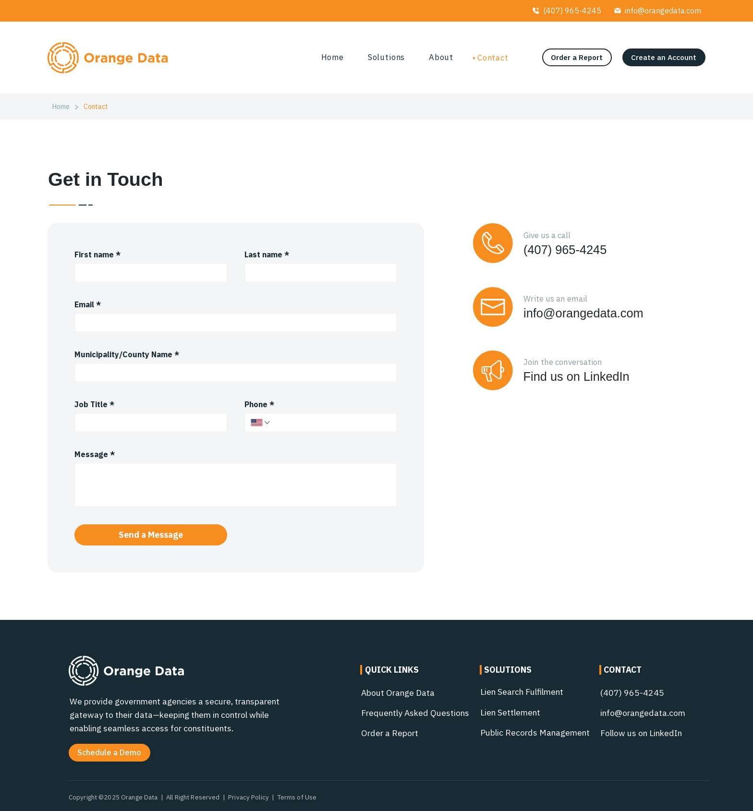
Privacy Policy (248, 797)
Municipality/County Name (126, 354)
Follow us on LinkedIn (641, 732)
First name (97, 254)
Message (94, 454)
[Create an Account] (663, 57)
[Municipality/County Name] (233, 372)
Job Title (94, 404)
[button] (109, 753)
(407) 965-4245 (565, 249)
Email (87, 304)
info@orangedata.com (583, 313)
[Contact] (96, 106)
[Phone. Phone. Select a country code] (261, 422)
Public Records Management (535, 732)
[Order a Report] (577, 57)
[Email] (233, 323)
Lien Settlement (510, 712)
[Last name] (318, 273)
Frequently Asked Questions (415, 712)
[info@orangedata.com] (657, 10)
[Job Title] (148, 422)
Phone (259, 404)
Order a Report (389, 732)
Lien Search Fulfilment (521, 691)
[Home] (61, 106)
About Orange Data (398, 692)
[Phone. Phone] (331, 422)
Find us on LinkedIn (576, 376)
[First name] (148, 273)
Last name (266, 254)
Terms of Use (297, 797)
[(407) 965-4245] (566, 10)
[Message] (236, 485)
